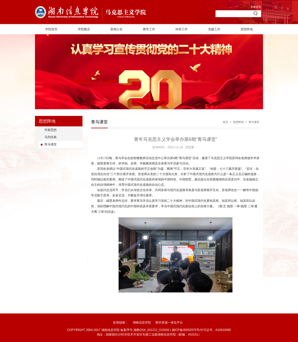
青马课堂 (50, 144)
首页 (225, 122)
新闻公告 (116, 29)
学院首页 (51, 29)
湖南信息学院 (142, 322)
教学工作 (149, 29)
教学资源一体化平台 (169, 322)
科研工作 (181, 29)
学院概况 (84, 29)
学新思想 (50, 130)
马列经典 (50, 137)
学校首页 (255, 6)
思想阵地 (247, 29)
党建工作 (214, 29)
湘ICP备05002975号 (185, 330)
